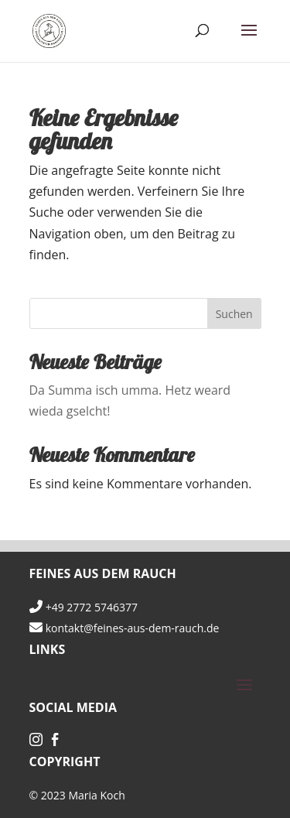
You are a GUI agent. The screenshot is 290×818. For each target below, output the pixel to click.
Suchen (234, 313)
